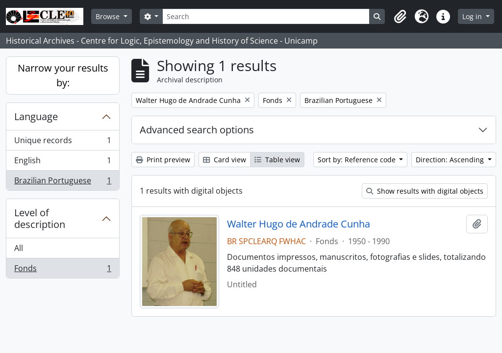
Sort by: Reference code (358, 159)
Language (36, 116)
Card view (224, 159)
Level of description (39, 218)
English (62, 162)
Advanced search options (197, 129)
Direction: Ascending (451, 159)
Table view (277, 159)
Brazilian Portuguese (62, 182)
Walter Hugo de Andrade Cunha (298, 224)
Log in (473, 16)
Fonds (62, 270)
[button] (400, 16)
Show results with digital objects (424, 191)
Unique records (62, 142)
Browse (109, 16)
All (18, 248)
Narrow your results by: (63, 75)
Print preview (163, 159)
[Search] (265, 16)
